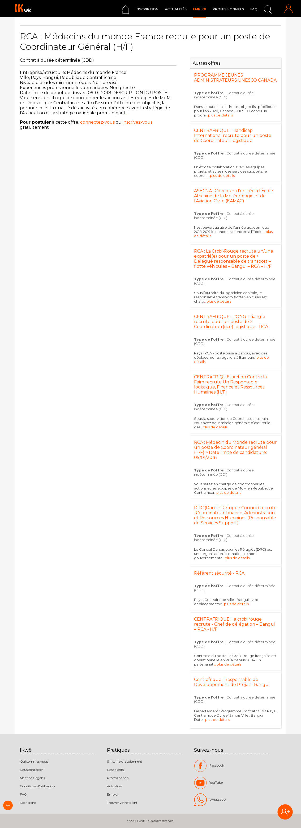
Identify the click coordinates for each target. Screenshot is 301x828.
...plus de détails (219, 115)
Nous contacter (31, 770)
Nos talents (115, 770)
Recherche (28, 803)
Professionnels (228, 9)
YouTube (208, 782)
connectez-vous (97, 122)
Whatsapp (210, 799)
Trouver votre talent (122, 803)
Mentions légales (32, 778)
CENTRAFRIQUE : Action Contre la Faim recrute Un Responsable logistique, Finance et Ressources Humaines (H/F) (230, 384)
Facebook (209, 765)
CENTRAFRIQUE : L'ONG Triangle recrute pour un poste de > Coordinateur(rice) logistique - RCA (231, 321)
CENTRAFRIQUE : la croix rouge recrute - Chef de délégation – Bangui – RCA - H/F (234, 624)
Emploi (199, 9)
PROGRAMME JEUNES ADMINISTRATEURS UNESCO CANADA (235, 78)
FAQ (253, 9)
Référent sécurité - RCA (219, 573)
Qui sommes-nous (34, 761)
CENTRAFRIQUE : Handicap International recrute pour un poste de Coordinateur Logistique (232, 135)
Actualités (176, 9)
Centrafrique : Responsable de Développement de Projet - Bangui (231, 682)
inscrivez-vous (137, 122)
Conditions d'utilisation (37, 786)
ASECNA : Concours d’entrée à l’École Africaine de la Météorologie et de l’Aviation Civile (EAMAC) (233, 195)
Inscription (146, 9)
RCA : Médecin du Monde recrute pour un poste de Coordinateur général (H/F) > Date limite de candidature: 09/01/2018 (235, 450)
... (126, 112)
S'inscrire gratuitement (124, 761)
